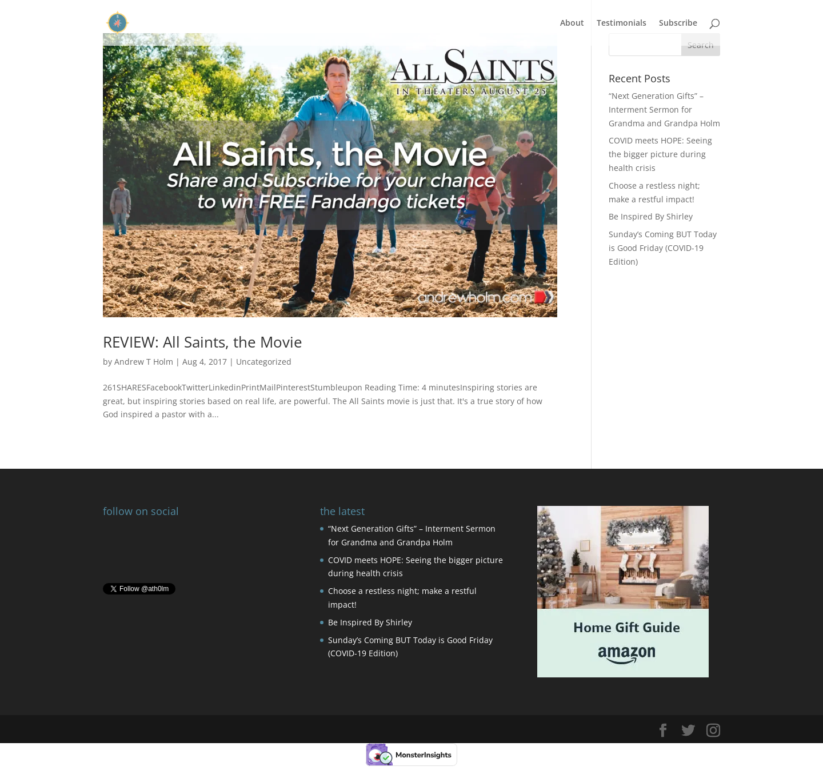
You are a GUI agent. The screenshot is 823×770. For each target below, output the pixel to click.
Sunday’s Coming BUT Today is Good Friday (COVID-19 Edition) (663, 248)
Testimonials (621, 23)
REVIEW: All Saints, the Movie (202, 342)
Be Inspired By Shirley (651, 216)
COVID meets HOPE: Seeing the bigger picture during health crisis (660, 154)
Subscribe (678, 23)
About (572, 23)
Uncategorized (263, 361)
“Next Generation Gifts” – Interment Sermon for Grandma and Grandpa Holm (664, 109)
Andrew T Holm (143, 361)
